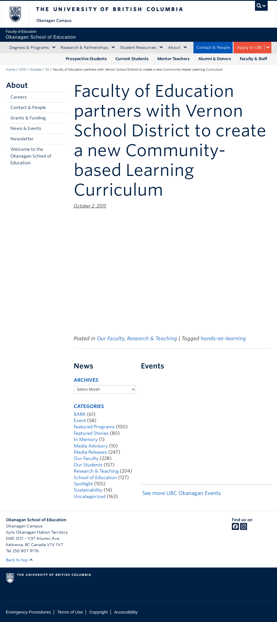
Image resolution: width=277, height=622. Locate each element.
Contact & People (213, 47)
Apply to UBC (250, 47)
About (174, 47)
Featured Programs (94, 426)
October (36, 69)
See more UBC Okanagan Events (181, 493)
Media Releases (90, 452)
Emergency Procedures (28, 612)
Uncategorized (90, 496)
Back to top (19, 560)
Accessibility (126, 612)
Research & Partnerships (84, 47)
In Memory (86, 439)
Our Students (88, 465)
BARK (80, 414)
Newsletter (22, 138)
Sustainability (88, 490)
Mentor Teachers (173, 58)
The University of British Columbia (19, 14)
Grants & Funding (28, 118)
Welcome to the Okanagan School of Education (30, 156)
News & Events (25, 128)
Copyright (98, 612)
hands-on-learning (223, 338)
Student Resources (138, 47)
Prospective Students (86, 58)
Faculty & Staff (253, 58)
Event (80, 420)
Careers (18, 97)
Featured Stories (91, 433)
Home (10, 69)
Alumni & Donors (214, 58)
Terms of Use (70, 612)
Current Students (132, 58)
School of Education (95, 477)
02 (47, 69)
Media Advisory (91, 446)
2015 (22, 69)
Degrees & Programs (29, 47)
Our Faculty (110, 338)
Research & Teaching (152, 338)
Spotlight (83, 483)
